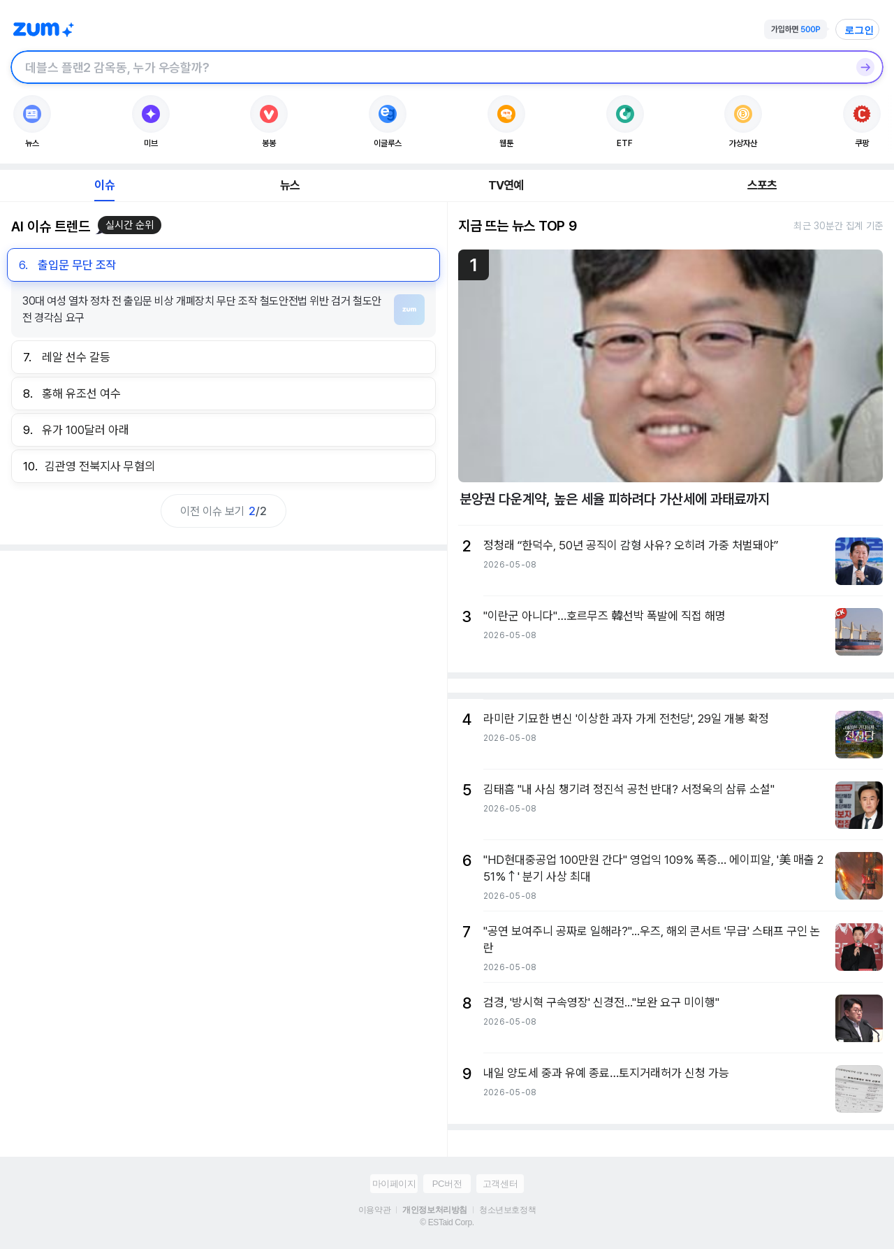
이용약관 (374, 1210)
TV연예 (506, 185)
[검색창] (429, 67)
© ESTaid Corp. (447, 1222)
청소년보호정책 (507, 1210)
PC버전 (447, 1183)
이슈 (104, 185)
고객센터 (500, 1183)
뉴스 (290, 185)
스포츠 (762, 185)
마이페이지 (394, 1183)
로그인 (859, 30)
